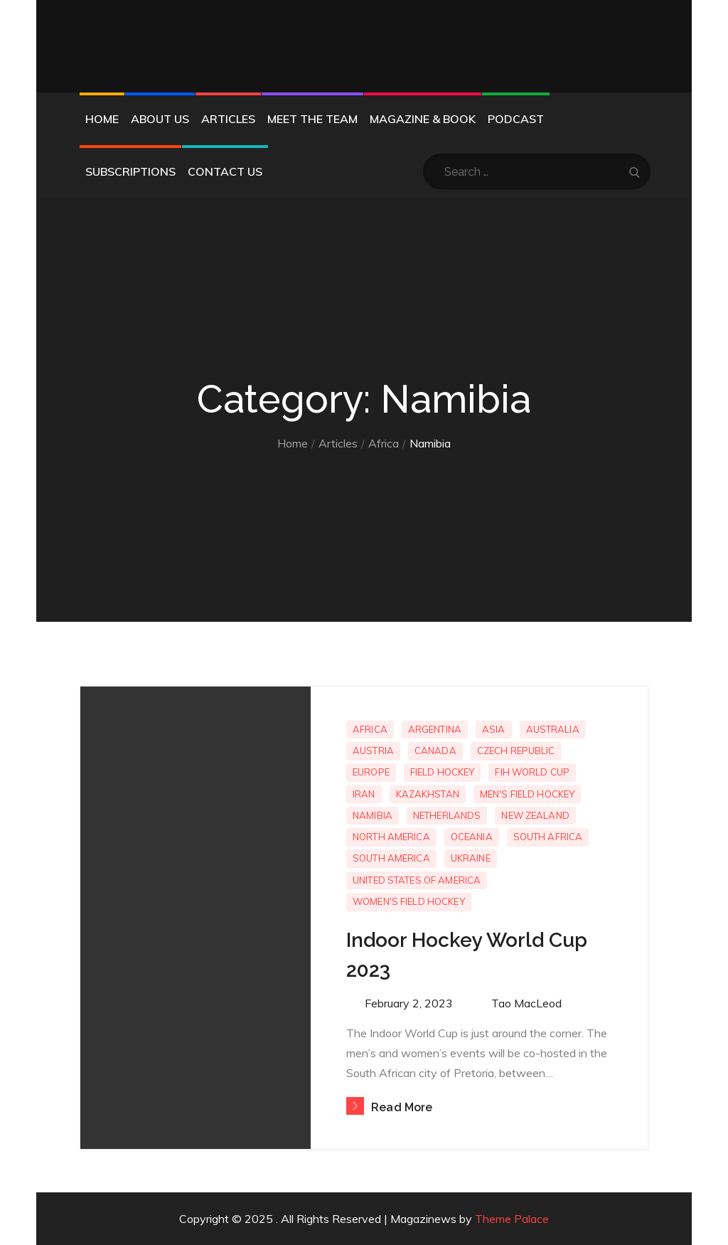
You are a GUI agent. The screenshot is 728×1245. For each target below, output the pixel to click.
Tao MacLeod (526, 1003)
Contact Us (225, 171)
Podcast (516, 119)
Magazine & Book (423, 119)
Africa (370, 729)
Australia (552, 729)
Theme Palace (512, 1219)
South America (391, 858)
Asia (493, 729)
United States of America (417, 880)
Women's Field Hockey (409, 901)
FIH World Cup (532, 772)
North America (391, 836)
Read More (389, 1107)
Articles (228, 119)
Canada (435, 750)
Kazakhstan (427, 794)
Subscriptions (130, 171)
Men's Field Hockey (527, 794)
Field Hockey (442, 772)
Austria (373, 750)
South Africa (548, 836)
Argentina (434, 729)
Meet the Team (312, 119)
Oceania (472, 836)
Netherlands (447, 815)
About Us (160, 119)
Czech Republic (516, 750)
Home (102, 119)
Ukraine (471, 858)
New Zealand (535, 815)
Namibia (372, 815)
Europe (371, 772)
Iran (364, 794)
